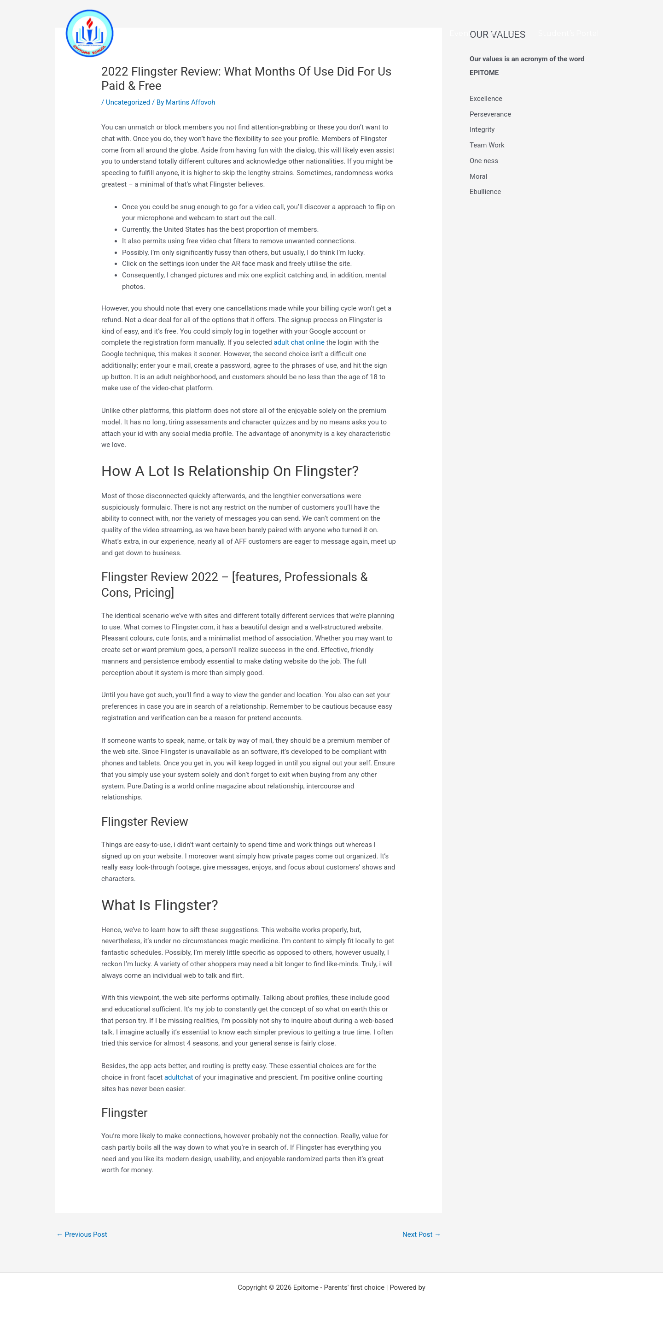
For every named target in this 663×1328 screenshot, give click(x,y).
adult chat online (299, 342)
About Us (414, 33)
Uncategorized (128, 102)
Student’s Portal (570, 33)
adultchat (178, 1077)
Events (468, 33)
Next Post (421, 1234)
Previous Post (81, 1234)
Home (371, 33)
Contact (510, 33)
